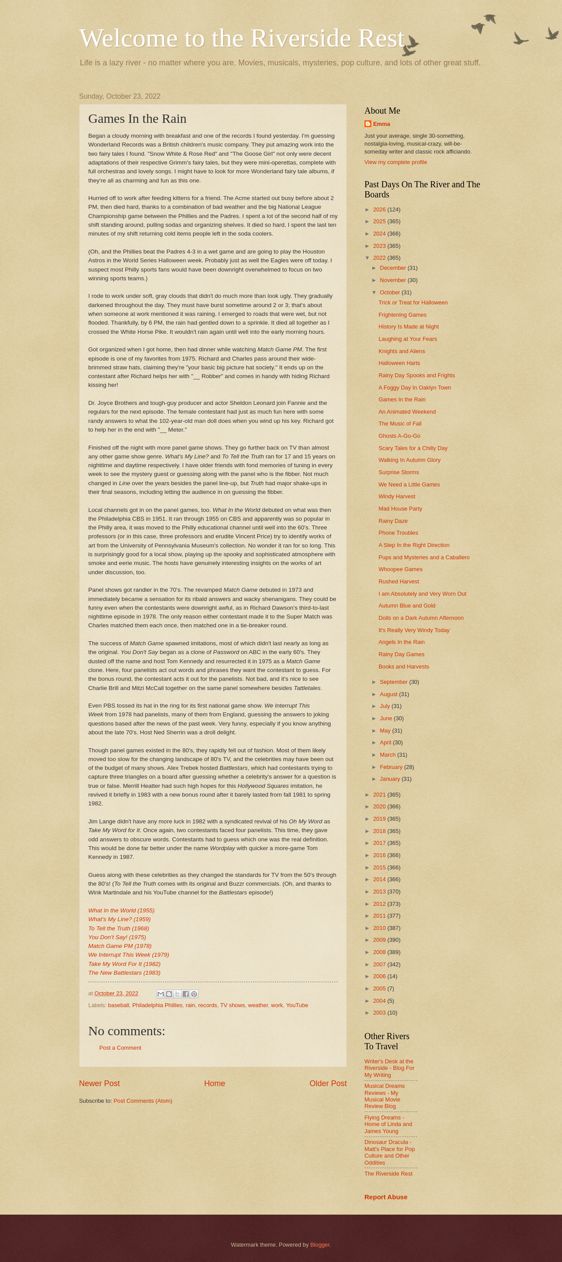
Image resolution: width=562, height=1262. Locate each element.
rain (190, 1005)
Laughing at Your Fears (407, 339)
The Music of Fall (400, 423)
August (389, 694)
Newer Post (99, 1083)
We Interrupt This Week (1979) (128, 954)
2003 (380, 1012)
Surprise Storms (398, 472)
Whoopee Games (400, 569)
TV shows (232, 1005)
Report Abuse (385, 1197)
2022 (380, 257)
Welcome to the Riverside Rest (242, 37)
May (386, 730)
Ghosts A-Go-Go (399, 436)
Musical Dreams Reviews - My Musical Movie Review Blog (384, 1096)
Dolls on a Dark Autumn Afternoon (421, 618)
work (277, 1005)
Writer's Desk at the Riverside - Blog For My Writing (389, 1068)
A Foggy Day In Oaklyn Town (414, 387)
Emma (381, 124)
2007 (380, 964)
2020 (380, 806)
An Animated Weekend (407, 411)
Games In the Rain (401, 399)
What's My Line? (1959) (119, 919)
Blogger (320, 1244)
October (390, 292)
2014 (380, 879)
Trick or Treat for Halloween (413, 302)
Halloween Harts (399, 363)
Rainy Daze (393, 521)
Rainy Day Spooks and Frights (416, 375)
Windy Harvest (396, 496)
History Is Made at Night (408, 326)
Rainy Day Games (401, 654)
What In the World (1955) (121, 910)
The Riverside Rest (388, 1173)
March (388, 754)
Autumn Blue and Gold (407, 605)
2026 (380, 209)
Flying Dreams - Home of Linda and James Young (388, 1124)
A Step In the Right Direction (414, 545)
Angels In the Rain (401, 642)
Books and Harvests (403, 666)
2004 (380, 1000)
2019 (380, 818)
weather (258, 1005)
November (393, 280)
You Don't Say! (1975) (117, 937)
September (394, 682)
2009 (380, 940)
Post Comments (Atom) (143, 1101)
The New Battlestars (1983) (124, 972)
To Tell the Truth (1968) (118, 928)
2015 (380, 867)
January (390, 779)
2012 (380, 904)
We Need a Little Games (409, 484)
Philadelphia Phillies (157, 1005)
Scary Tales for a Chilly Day (412, 448)
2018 (380, 831)
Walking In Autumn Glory (409, 460)
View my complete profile (395, 162)
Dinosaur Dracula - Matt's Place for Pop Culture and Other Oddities (389, 1152)
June (387, 718)
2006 (380, 976)
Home (214, 1083)
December (393, 268)
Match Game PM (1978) (119, 946)
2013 (380, 891)
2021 (380, 794)
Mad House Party (400, 508)
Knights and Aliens (401, 351)
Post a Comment (120, 1047)
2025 (380, 221)
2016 (380, 855)
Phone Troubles (398, 532)
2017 (380, 843)
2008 (380, 952)
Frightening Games (402, 314)
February (392, 767)
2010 (380, 928)
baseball (118, 1005)
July (385, 706)
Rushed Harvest (398, 581)
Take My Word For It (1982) (124, 964)
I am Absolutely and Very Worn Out (422, 593)
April (386, 742)
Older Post (328, 1083)
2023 (380, 246)
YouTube (297, 1005)
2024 (380, 233)
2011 (380, 915)
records (207, 1005)
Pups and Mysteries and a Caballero (424, 557)
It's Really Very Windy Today (414, 630)
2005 (380, 988)
